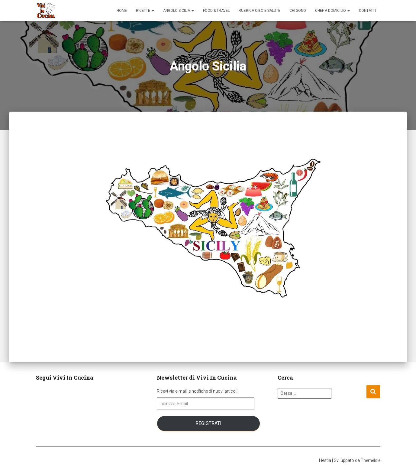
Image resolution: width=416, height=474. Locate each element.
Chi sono (297, 10)
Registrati (208, 423)
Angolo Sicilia (178, 10)
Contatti (367, 10)
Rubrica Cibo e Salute (259, 10)
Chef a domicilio (332, 10)
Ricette (145, 10)
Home (122, 10)
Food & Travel (216, 10)
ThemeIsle (370, 460)
